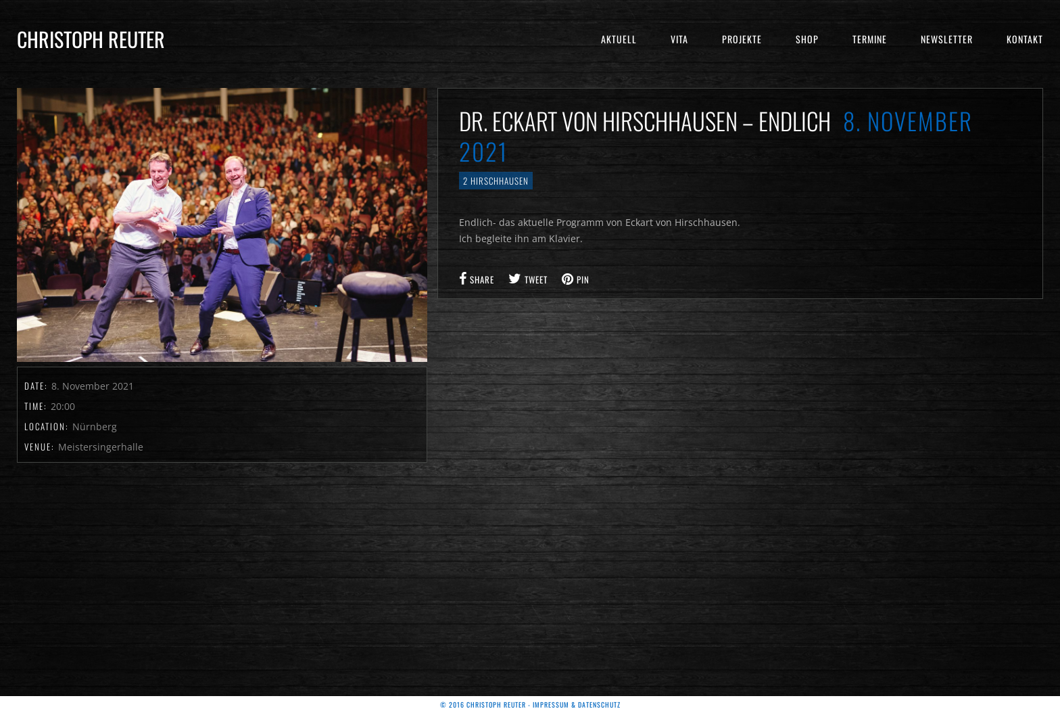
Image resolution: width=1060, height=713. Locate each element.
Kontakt (1025, 39)
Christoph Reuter (91, 39)
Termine (869, 39)
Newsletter (947, 39)
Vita (679, 39)
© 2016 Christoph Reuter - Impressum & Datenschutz (530, 704)
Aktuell (619, 39)
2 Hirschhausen (496, 180)
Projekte (742, 39)
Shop (807, 39)
